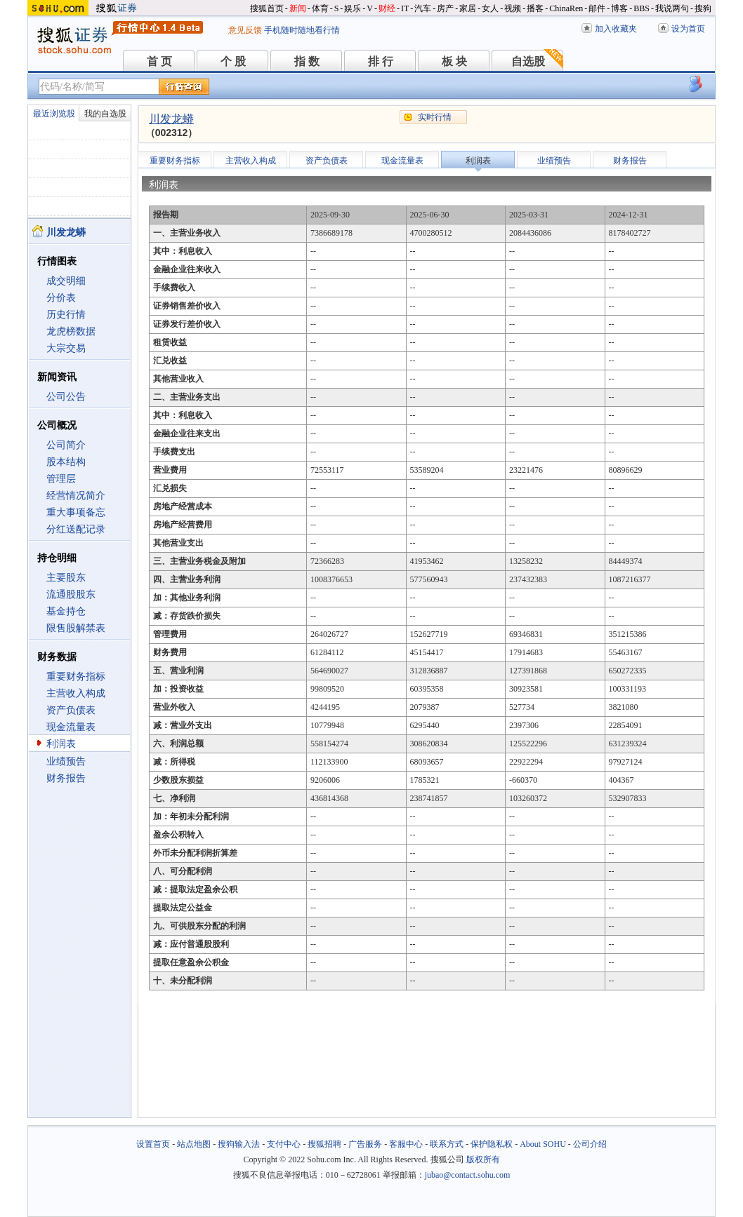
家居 (467, 8)
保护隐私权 (492, 1144)
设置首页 (153, 1144)
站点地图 (194, 1144)
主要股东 (66, 577)
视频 (512, 8)
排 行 (380, 61)
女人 (490, 8)
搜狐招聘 (324, 1144)
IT (405, 8)
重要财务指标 (75, 676)
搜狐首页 (267, 8)
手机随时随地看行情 (302, 30)
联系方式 (446, 1144)
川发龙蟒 (171, 119)
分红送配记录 (75, 529)
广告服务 (365, 1144)
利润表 (61, 744)
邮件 (597, 8)
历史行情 (66, 314)
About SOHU (543, 1144)
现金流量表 (71, 727)
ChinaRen (566, 8)
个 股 (233, 61)
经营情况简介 (75, 495)
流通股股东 (71, 594)
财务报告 (66, 778)
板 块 (454, 61)
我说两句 (672, 8)
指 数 (307, 61)
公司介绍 (590, 1144)
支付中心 (284, 1144)
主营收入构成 (75, 693)
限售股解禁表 (75, 628)
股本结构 (66, 462)
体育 (320, 8)
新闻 (297, 8)
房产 (445, 8)
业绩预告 (66, 761)
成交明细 (66, 281)
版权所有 (483, 1159)
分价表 (61, 298)
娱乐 (352, 8)
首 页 (159, 61)
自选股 (528, 61)
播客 (535, 8)
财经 (387, 8)
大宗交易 (66, 348)
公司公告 (66, 396)
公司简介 (66, 445)
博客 (619, 8)
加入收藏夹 (616, 29)
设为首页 (688, 29)
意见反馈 (245, 30)
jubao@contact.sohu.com (468, 1175)
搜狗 (703, 8)
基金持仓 (66, 611)
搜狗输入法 (239, 1144)
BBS (641, 8)
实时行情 (435, 117)
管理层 (61, 478)
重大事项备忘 (75, 512)
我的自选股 (105, 114)
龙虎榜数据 (71, 331)
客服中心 (406, 1144)
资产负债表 (71, 710)
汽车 (422, 8)
